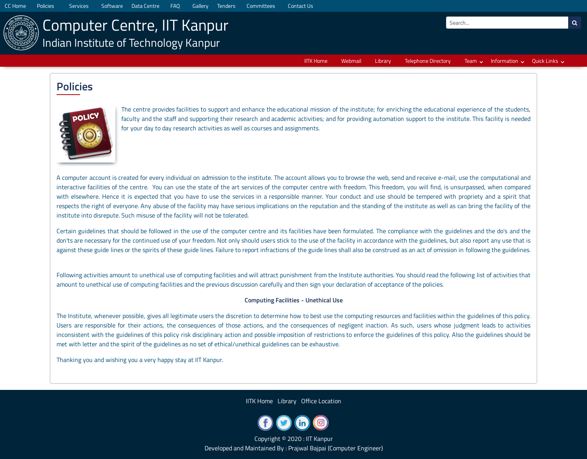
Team (470, 61)
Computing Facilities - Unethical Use (294, 300)
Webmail (351, 61)
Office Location (321, 401)
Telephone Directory (428, 61)
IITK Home (315, 61)
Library (383, 61)
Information (504, 61)
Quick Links (545, 61)
